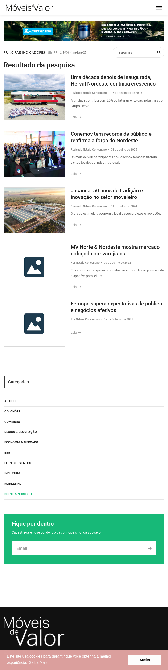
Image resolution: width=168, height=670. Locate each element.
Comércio (12, 422)
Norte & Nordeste (18, 494)
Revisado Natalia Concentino (89, 93)
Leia (76, 117)
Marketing (13, 483)
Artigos (10, 401)
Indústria (12, 473)
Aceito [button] (144, 660)
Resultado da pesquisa (39, 65)
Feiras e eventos (17, 463)
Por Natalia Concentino (85, 262)
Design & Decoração (20, 432)
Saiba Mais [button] (38, 663)
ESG (7, 452)
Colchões (12, 411)
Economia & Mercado (21, 442)
